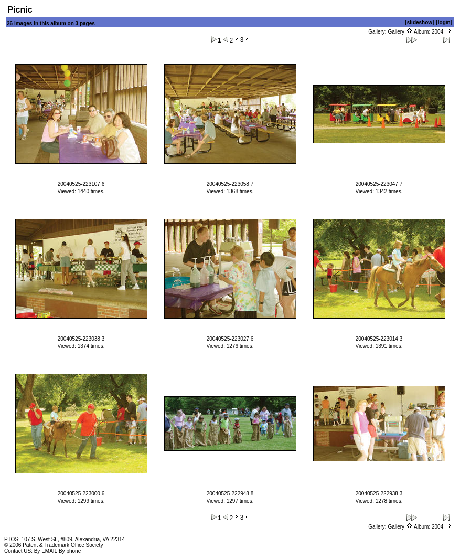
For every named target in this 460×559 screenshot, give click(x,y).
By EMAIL (45, 551)
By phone (70, 551)
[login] (444, 22)
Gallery (400, 32)
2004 (442, 32)
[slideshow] (419, 22)
